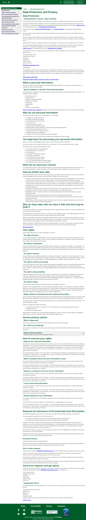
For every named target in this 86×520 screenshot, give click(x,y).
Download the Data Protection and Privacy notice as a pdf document (40, 79)
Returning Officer (59, 29)
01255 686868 (58, 517)
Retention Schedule (28, 227)
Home (23, 506)
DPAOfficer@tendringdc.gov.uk (31, 65)
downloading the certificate (55, 48)
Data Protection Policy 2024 (30, 77)
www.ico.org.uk (81, 25)
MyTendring (69, 2)
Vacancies (61, 506)
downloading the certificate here (47, 27)
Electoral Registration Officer (43, 29)
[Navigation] (6, 2)
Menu (80, 2)
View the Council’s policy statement (32, 109)
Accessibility (36, 506)
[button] (54, 333)
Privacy (49, 506)
